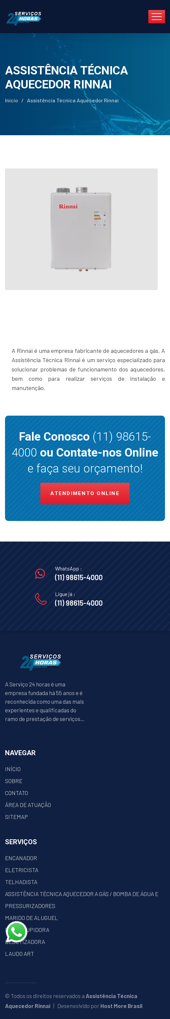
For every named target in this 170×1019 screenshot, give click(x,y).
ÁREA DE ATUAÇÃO (28, 804)
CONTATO (16, 792)
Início (11, 100)
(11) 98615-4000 (79, 577)
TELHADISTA (21, 881)
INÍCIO (13, 768)
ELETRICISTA (21, 869)
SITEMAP (16, 816)
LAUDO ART (19, 953)
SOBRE (13, 780)
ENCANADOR (21, 858)
